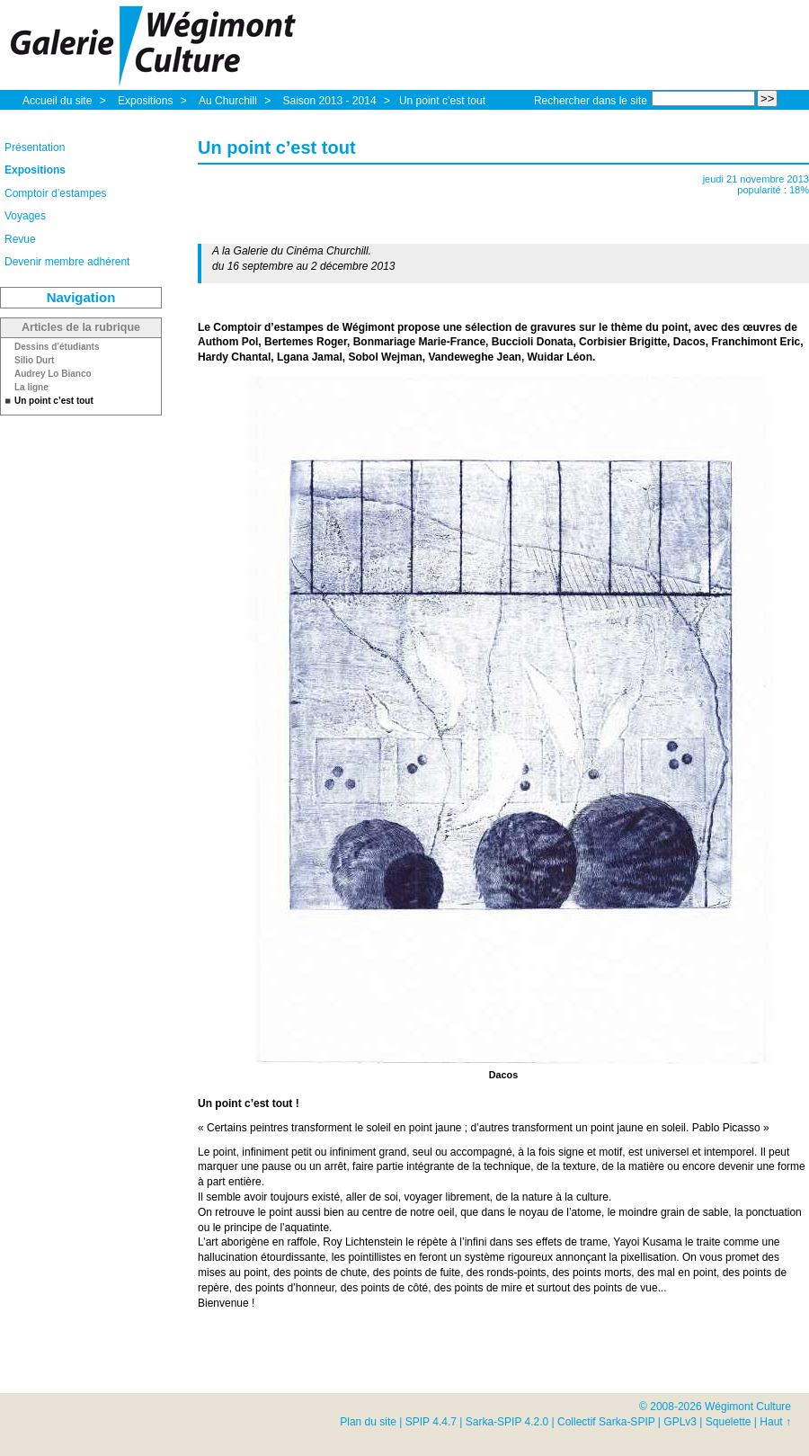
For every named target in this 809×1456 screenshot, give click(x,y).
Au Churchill (229, 100)
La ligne (31, 387)
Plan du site (368, 1422)
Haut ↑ (775, 1422)
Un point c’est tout (442, 100)
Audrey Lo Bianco (53, 374)
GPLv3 (680, 1422)
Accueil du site (57, 100)
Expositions (147, 100)
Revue (20, 239)
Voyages (25, 216)
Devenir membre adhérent (66, 261)
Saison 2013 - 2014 (330, 100)
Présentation (34, 147)
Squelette (728, 1422)
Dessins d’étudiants (56, 347)
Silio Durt (34, 360)
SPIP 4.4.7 (431, 1422)
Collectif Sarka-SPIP (606, 1422)
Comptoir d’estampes (55, 193)
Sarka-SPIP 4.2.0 (507, 1422)
